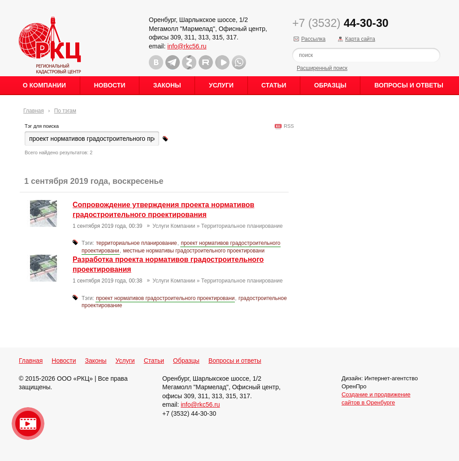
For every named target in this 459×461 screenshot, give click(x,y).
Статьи (273, 85)
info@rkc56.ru (186, 46)
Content (451, 141)
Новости (109, 85)
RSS (287, 126)
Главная (33, 111)
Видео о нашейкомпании (28, 423)
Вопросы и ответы (408, 85)
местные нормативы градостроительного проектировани (193, 251)
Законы (167, 85)
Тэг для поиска (42, 126)
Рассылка (313, 39)
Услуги (221, 85)
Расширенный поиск (322, 68)
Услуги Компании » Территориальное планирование (217, 226)
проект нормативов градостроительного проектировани (165, 298)
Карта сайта (360, 39)
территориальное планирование (136, 243)
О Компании (44, 85)
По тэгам (65, 111)
